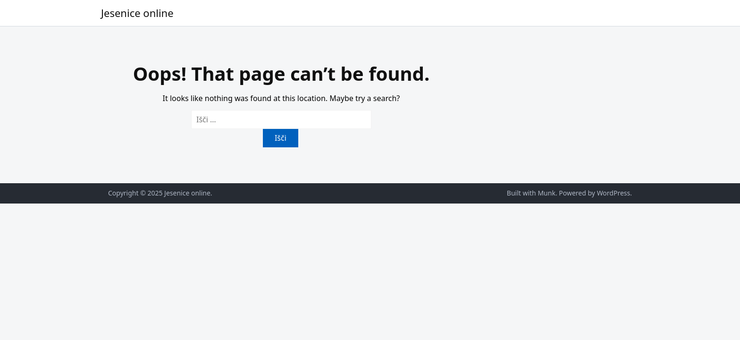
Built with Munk (531, 192)
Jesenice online (137, 13)
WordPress (614, 192)
